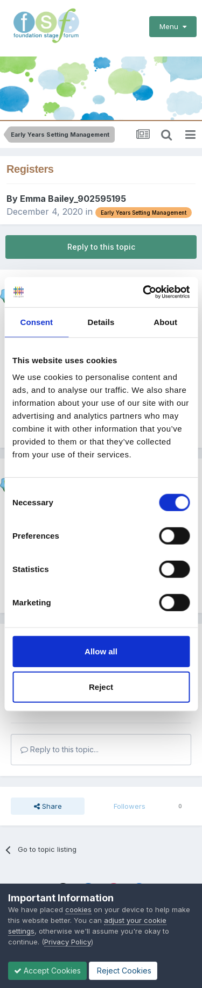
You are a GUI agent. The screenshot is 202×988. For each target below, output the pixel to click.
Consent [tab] (36, 321)
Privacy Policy (67, 941)
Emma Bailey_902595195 (73, 198)
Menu (172, 26)
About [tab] (165, 321)
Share (48, 806)
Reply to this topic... (59, 749)
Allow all (101, 651)
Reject (101, 686)
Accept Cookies (47, 970)
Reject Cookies (123, 970)
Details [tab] (101, 321)
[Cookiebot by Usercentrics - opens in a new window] (144, 292)
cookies (78, 909)
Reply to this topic (101, 246)
